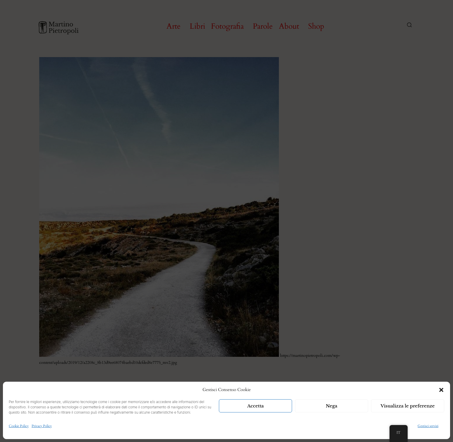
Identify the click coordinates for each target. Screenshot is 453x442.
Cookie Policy (19, 426)
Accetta (255, 406)
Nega (331, 406)
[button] (441, 390)
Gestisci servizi (428, 426)
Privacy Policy (42, 426)
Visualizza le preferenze (408, 406)
